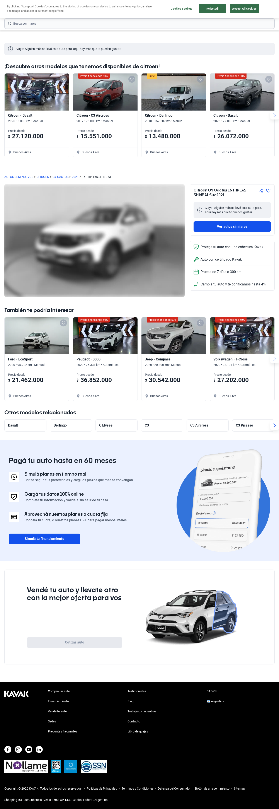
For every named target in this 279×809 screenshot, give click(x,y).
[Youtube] (28, 749)
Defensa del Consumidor (174, 788)
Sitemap (239, 788)
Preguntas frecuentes (62, 731)
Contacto (134, 721)
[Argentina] (238, 9)
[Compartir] (261, 190)
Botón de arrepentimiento (212, 788)
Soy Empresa (198, 9)
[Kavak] (16, 9)
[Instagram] (18, 749)
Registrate (263, 9)
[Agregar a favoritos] (268, 190)
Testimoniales (137, 691)
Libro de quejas (138, 731)
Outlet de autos (173, 9)
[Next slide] (274, 115)
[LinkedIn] (39, 749)
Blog (131, 701)
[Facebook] (7, 749)
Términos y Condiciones (137, 788)
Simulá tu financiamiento (44, 539)
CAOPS (211, 691)
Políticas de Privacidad (102, 788)
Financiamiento (58, 701)
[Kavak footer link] (16, 712)
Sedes (52, 721)
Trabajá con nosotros (142, 711)
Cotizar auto (74, 642)
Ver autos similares (232, 226)
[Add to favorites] (63, 79)
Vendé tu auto (147, 9)
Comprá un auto (120, 9)
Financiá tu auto (92, 9)
